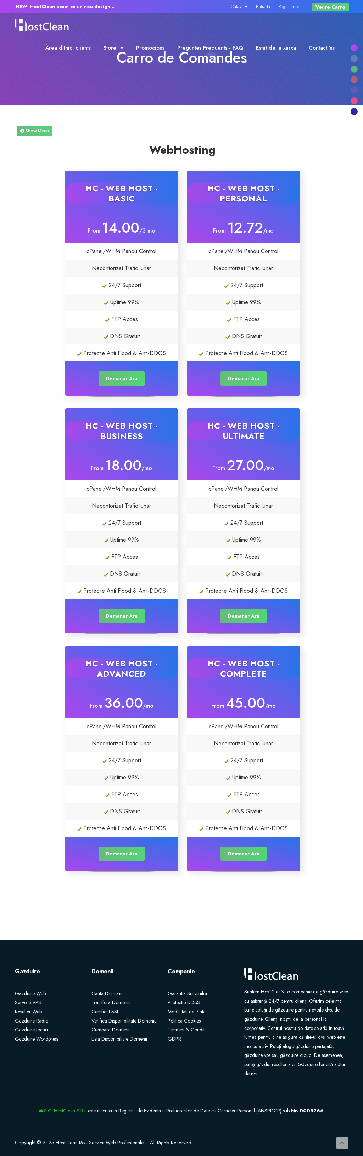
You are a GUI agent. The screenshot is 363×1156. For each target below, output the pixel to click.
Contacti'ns (322, 48)
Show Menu (34, 131)
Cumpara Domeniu (111, 1029)
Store (113, 48)
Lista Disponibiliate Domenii (119, 1038)
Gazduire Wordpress (36, 1038)
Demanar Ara (122, 378)
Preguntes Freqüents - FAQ (210, 48)
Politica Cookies (184, 1020)
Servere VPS (28, 1002)
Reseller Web (28, 1011)
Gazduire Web (30, 993)
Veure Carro (330, 7)
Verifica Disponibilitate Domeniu (124, 1020)
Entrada (263, 6)
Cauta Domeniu (107, 993)
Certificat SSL (105, 1011)
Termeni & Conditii (187, 1029)
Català (239, 6)
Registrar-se (289, 6)
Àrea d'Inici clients (68, 48)
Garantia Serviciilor (188, 993)
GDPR (174, 1038)
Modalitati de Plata (187, 1011)
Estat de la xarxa (276, 48)
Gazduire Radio (31, 1020)
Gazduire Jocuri (31, 1029)
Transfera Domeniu (111, 1002)
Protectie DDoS (184, 1002)
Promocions (150, 48)
